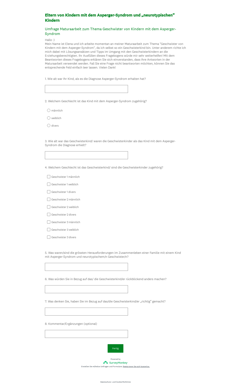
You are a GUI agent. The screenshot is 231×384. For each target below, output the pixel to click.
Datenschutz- (106, 376)
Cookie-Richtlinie (123, 376)
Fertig (115, 342)
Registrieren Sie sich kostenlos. (136, 361)
